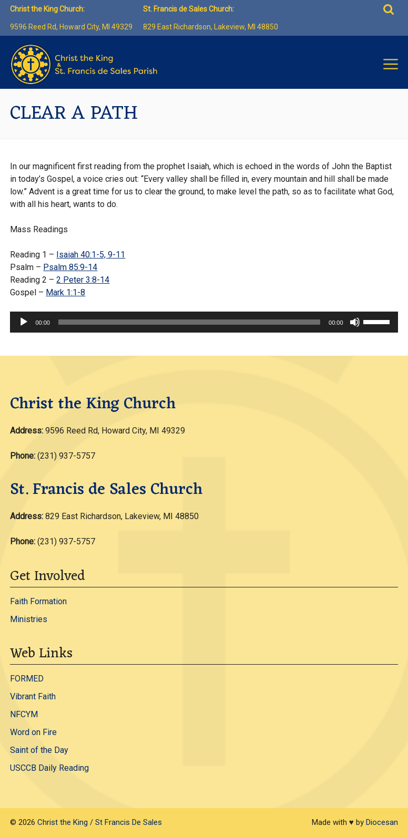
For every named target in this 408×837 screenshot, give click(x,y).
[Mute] (355, 322)
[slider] (189, 322)
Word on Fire (33, 732)
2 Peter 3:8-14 (82, 280)
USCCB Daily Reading (49, 768)
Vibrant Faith (33, 696)
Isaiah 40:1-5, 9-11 (90, 255)
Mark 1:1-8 (65, 292)
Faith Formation (38, 601)
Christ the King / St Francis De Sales (99, 822)
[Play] (23, 322)
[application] (203, 322)
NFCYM (24, 714)
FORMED (27, 679)
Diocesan (382, 822)
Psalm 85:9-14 (70, 267)
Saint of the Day (39, 750)
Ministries (28, 619)
